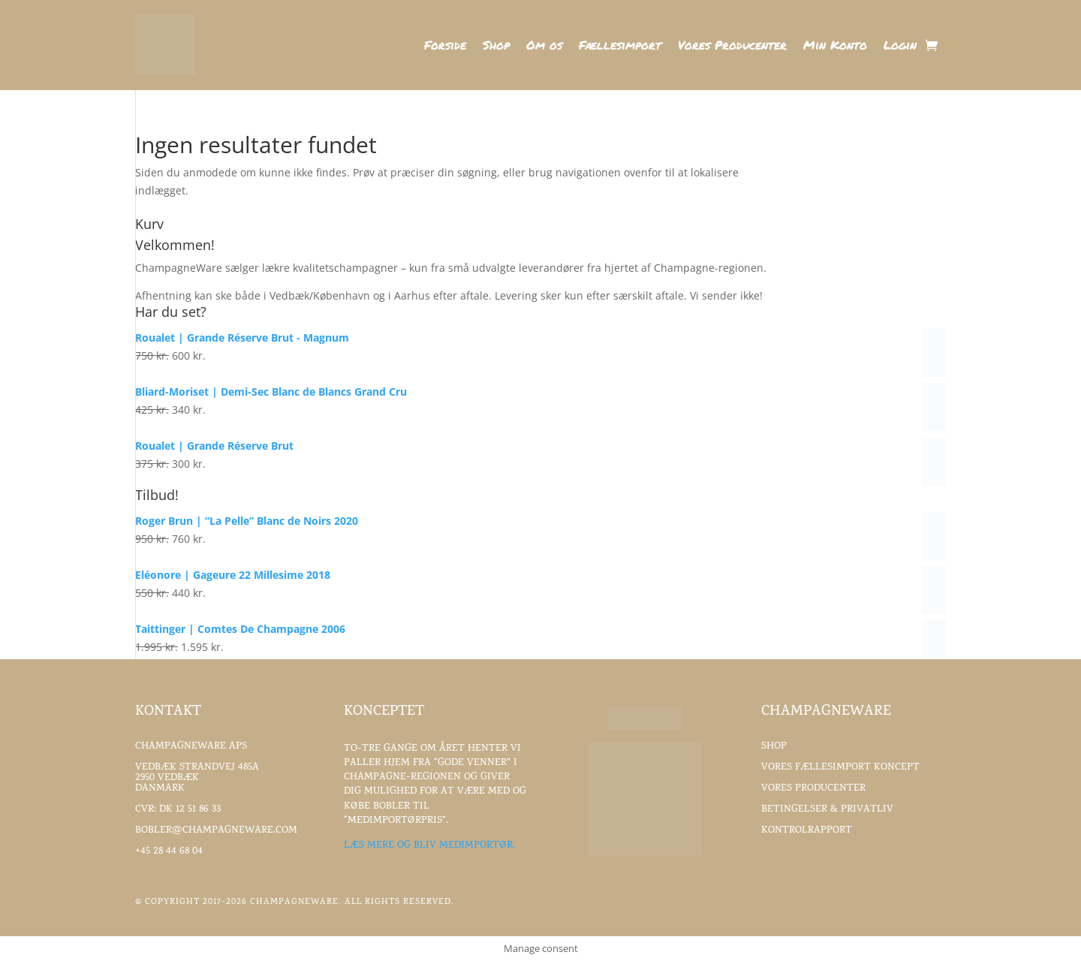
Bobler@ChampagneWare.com (216, 831)
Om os (544, 46)
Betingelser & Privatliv (827, 810)
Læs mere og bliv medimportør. (429, 846)
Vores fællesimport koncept (840, 768)
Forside (445, 46)
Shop (496, 46)
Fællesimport (620, 46)
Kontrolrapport (806, 831)
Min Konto (835, 46)
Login (900, 46)
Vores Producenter (732, 46)
